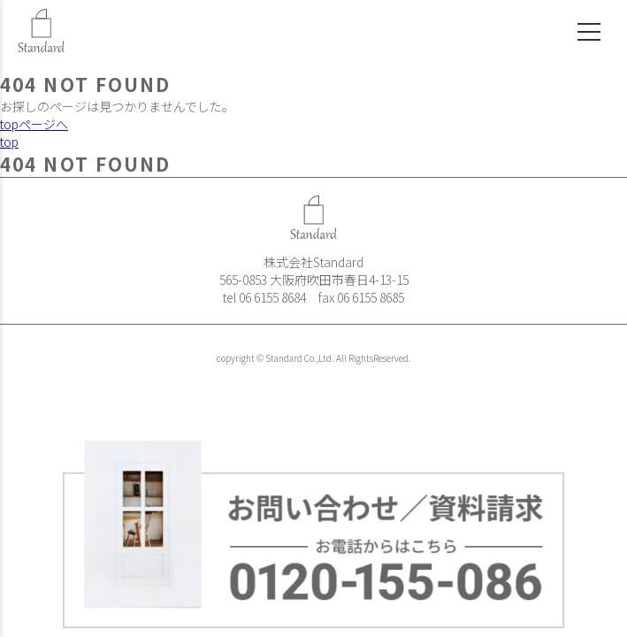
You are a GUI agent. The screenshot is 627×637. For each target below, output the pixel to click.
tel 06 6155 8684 (264, 297)
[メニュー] (582, 25)
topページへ (34, 124)
